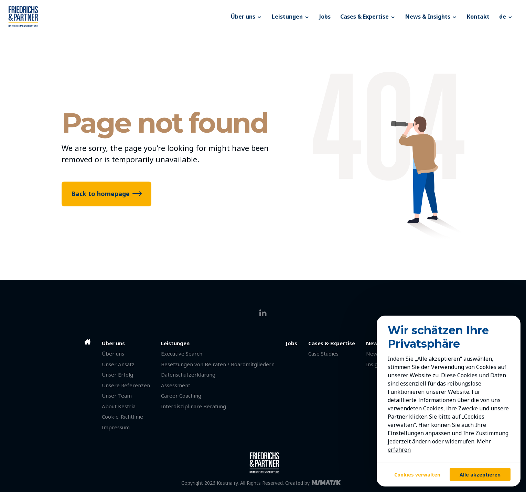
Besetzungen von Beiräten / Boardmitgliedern (218, 364)
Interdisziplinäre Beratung (193, 406)
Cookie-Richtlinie (122, 416)
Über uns (113, 353)
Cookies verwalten (417, 474)
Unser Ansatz (118, 364)
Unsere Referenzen (126, 385)
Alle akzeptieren (480, 474)
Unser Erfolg (117, 374)
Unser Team (117, 395)
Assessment (175, 385)
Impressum (116, 427)
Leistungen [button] (291, 16)
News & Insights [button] (431, 16)
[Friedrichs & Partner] (117, 17)
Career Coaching (181, 395)
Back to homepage (100, 193)
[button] (506, 16)
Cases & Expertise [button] (368, 16)
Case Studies (323, 353)
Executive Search (181, 353)
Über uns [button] (246, 16)
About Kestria (119, 406)
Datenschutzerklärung (188, 374)
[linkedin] (263, 313)
